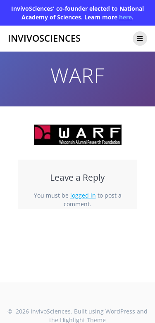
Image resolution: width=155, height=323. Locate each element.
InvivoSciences (44, 38)
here (125, 17)
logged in (83, 195)
